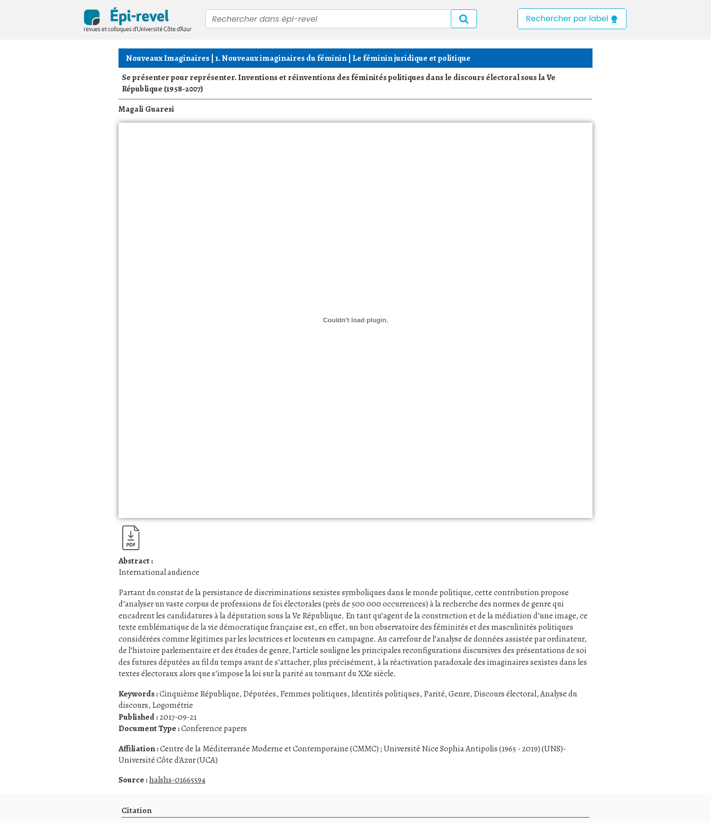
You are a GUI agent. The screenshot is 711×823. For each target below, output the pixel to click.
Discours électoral (505, 693)
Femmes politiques (313, 693)
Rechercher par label (572, 18)
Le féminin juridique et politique (412, 58)
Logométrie (172, 705)
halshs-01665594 (177, 779)
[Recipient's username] (341, 18)
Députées (259, 693)
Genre (459, 693)
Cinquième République (199, 693)
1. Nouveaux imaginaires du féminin (281, 58)
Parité (434, 693)
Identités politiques (385, 693)
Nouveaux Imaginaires (167, 58)
